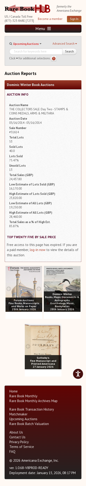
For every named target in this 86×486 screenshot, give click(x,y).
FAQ (12, 451)
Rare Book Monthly (23, 396)
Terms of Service (21, 447)
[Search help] (53, 58)
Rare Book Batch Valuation (29, 424)
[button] (65, 44)
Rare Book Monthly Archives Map (33, 401)
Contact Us (17, 437)
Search (69, 51)
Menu (43, 28)
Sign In (74, 19)
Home (13, 391)
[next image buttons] (39, 289)
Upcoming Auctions (26, 43)
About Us (16, 432)
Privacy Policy (19, 442)
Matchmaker (18, 414)
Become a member (50, 19)
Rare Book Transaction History (31, 409)
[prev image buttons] (9, 289)
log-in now (37, 250)
